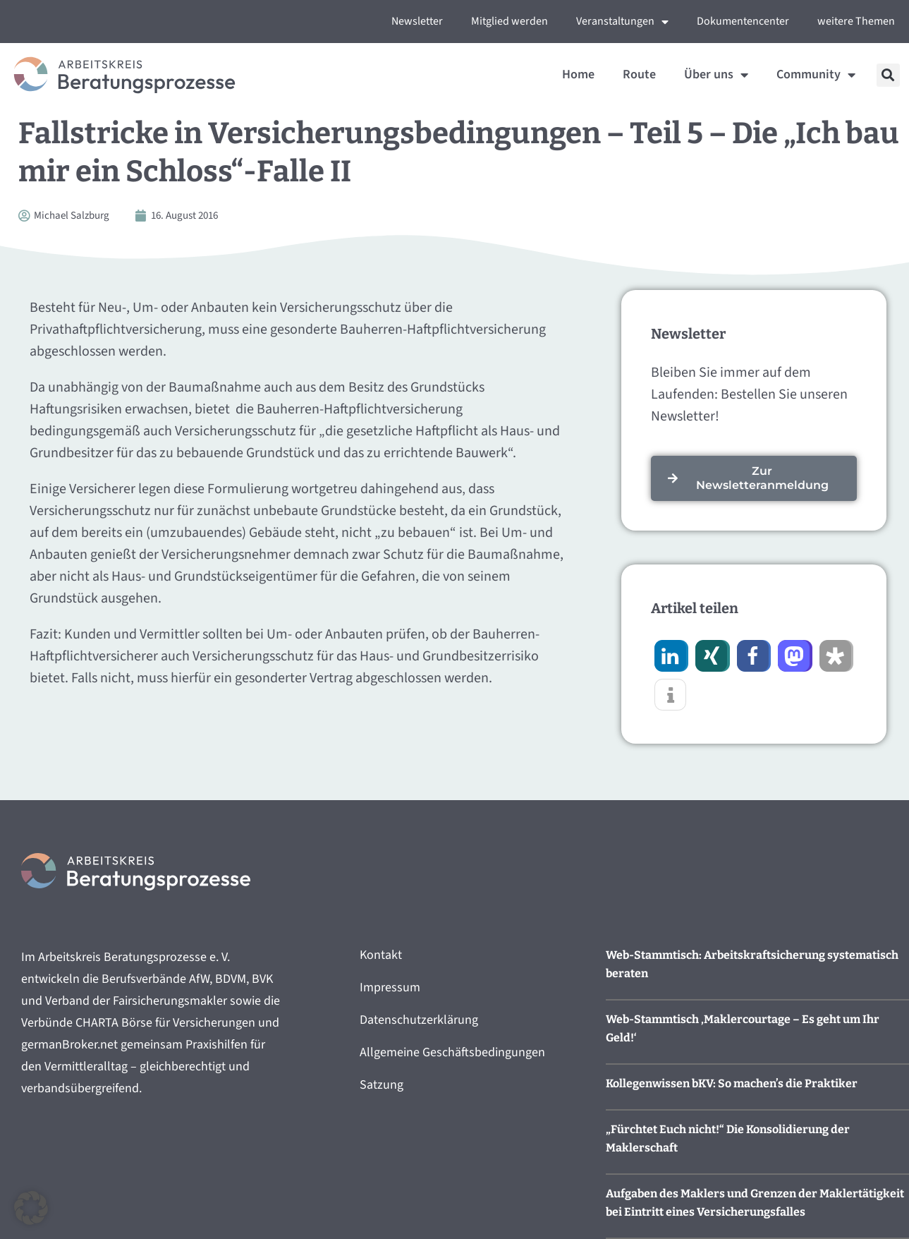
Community (815, 74)
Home (578, 74)
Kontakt (381, 955)
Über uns (716, 74)
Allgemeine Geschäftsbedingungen (452, 1052)
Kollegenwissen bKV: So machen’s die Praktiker (732, 1083)
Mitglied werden (509, 21)
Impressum (390, 987)
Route (639, 74)
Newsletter (417, 21)
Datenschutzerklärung (419, 1020)
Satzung (381, 1085)
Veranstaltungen (622, 22)
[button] (888, 75)
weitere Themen (856, 21)
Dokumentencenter (743, 21)
